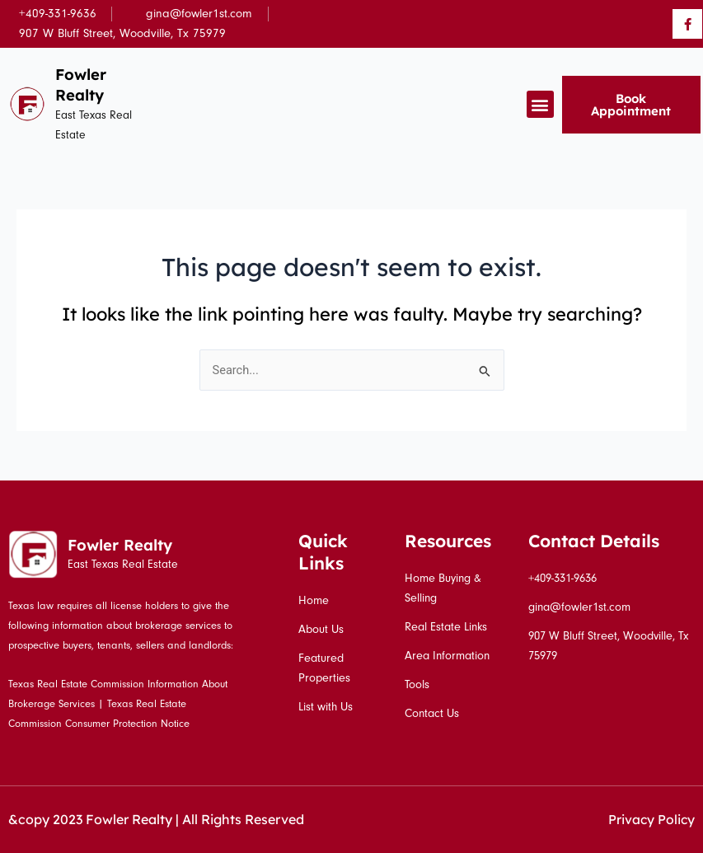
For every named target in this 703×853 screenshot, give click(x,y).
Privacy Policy (651, 819)
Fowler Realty (81, 84)
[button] (540, 104)
